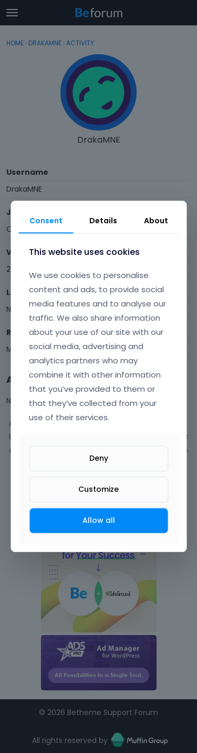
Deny (98, 458)
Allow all (98, 520)
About (156, 220)
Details (103, 220)
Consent (46, 220)
